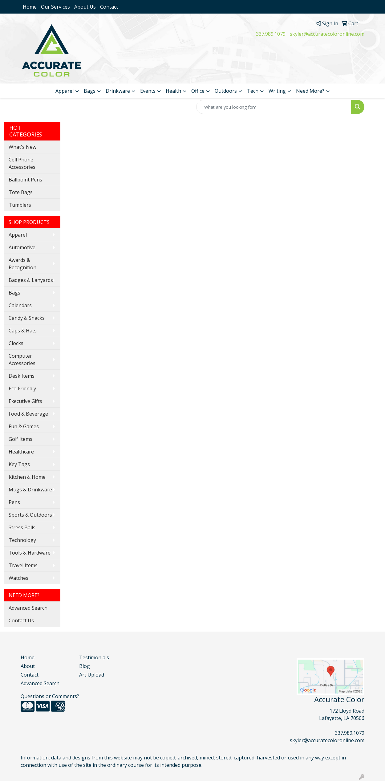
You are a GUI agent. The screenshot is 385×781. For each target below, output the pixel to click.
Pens (14, 502)
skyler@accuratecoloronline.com (327, 34)
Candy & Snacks (27, 318)
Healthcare (21, 451)
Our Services (55, 6)
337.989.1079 (271, 34)
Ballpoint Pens (25, 179)
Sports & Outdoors (30, 514)
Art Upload (91, 674)
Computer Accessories (22, 359)
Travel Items (23, 565)
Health (173, 90)
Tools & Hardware (30, 552)
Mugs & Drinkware (30, 489)
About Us (85, 6)
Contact (109, 6)
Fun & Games (24, 426)
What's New (22, 147)
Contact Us (21, 620)
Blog (84, 666)
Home (30, 6)
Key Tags (19, 464)
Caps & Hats (23, 330)
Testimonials (94, 657)
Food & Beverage (28, 413)
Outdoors (226, 90)
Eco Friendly (22, 388)
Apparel (64, 90)
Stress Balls (22, 527)
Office (198, 90)
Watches (18, 578)
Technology (22, 540)
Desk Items (21, 375)
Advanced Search (28, 607)
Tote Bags (21, 192)
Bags (89, 90)
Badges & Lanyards (31, 280)
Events (148, 90)
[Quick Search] (273, 107)
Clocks (16, 343)
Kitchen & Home (27, 477)
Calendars (20, 305)
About (28, 666)
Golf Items (20, 439)
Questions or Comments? (50, 696)
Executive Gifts (25, 401)
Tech (252, 90)
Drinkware (118, 90)
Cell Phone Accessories (22, 163)
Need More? (310, 90)
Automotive (22, 247)
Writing (277, 90)
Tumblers (20, 204)
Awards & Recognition (22, 264)
